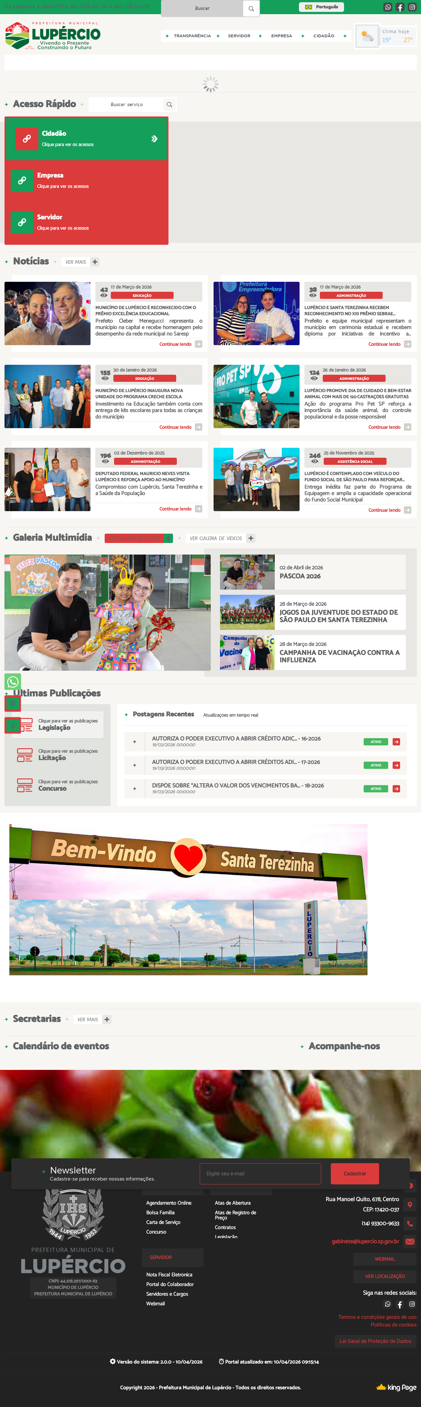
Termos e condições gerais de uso (377, 1317)
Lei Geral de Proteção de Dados (376, 1341)
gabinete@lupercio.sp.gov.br (365, 1241)
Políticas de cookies (393, 1325)
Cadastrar (355, 1174)
